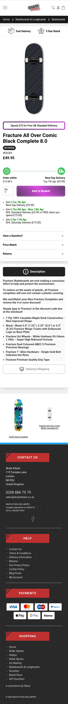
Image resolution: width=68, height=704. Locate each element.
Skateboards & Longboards (28, 19)
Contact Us (15, 549)
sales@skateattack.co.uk (20, 497)
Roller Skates (16, 651)
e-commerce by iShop (18, 685)
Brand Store (15, 675)
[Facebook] (34, 520)
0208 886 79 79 (18, 492)
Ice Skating (15, 663)
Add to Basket (41, 191)
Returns (13, 561)
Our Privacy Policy (19, 565)
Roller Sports (16, 659)
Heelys (13, 655)
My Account (15, 577)
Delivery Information (20, 557)
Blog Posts (15, 573)
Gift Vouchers (16, 679)
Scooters (14, 671)
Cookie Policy (16, 569)
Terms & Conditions (20, 553)
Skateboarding (57, 19)
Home (6, 19)
